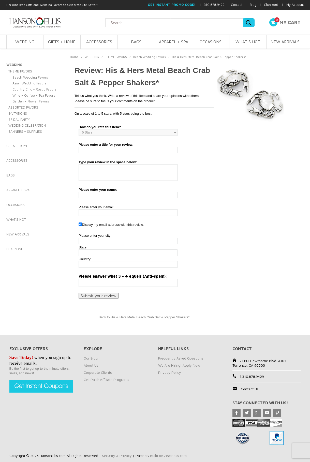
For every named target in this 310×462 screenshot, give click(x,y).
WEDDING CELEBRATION (27, 125)
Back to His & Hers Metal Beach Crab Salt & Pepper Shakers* (144, 317)
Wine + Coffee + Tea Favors (33, 95)
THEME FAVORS (116, 57)
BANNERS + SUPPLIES (25, 131)
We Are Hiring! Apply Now (179, 365)
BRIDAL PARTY (19, 119)
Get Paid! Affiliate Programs (106, 379)
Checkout (271, 5)
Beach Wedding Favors (149, 57)
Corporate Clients (98, 372)
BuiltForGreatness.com (168, 455)
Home (74, 57)
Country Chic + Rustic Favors (34, 89)
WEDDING (24, 41)
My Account (295, 5)
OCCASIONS (211, 41)
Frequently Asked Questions (180, 358)
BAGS (136, 41)
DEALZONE (14, 249)
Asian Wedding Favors (29, 83)
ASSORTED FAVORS (23, 107)
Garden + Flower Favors (30, 101)
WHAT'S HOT (247, 41)
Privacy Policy (169, 372)
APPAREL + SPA (173, 41)
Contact (236, 5)
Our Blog (91, 358)
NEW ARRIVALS (285, 41)
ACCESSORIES (99, 41)
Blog (253, 5)
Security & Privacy (117, 455)
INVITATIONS (17, 113)
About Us (91, 365)
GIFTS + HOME (62, 41)
